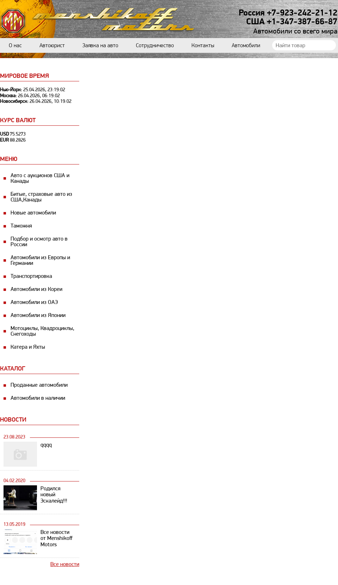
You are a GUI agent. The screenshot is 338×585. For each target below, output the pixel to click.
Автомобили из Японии (38, 315)
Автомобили (246, 45)
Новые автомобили (33, 212)
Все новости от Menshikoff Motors (56, 538)
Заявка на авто (100, 45)
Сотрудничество (155, 45)
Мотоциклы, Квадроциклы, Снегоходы (42, 331)
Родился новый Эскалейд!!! (53, 494)
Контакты (203, 45)
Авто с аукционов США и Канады (40, 178)
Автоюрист (52, 45)
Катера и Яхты (28, 346)
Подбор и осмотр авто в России (39, 241)
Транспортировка (31, 276)
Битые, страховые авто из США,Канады (41, 197)
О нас (15, 45)
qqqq (46, 444)
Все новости (64, 564)
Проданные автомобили (39, 384)
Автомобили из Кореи (36, 289)
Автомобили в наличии (38, 397)
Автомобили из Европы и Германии (40, 260)
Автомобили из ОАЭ (34, 302)
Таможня (21, 225)
